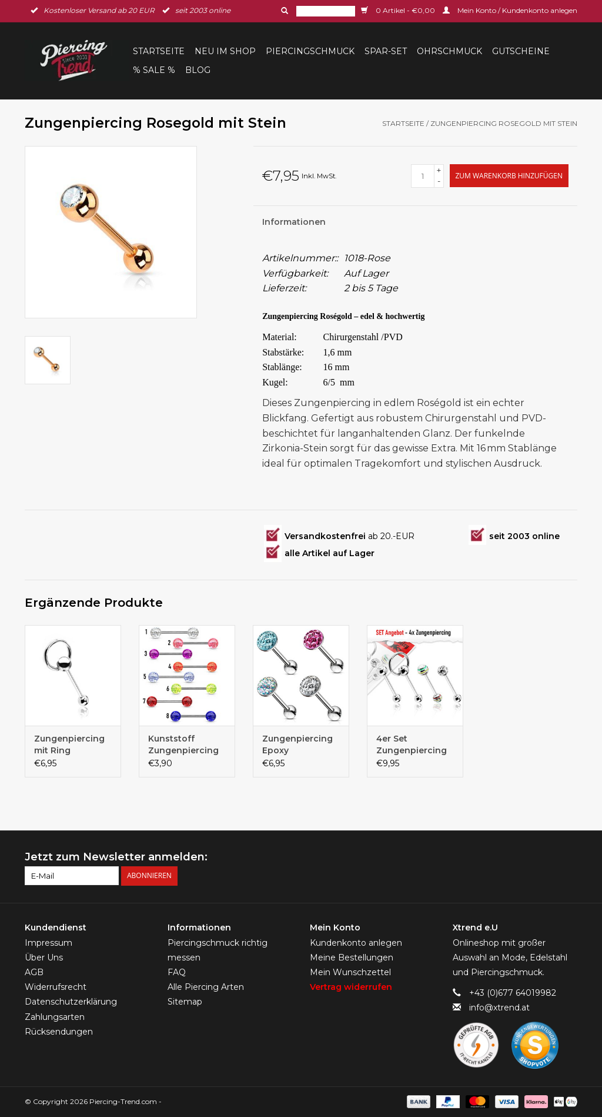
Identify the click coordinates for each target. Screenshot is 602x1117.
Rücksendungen (59, 1031)
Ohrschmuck (449, 51)
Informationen (294, 222)
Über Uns (44, 957)
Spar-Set (385, 51)
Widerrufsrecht (55, 987)
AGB (34, 972)
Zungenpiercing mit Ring (69, 744)
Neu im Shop (225, 51)
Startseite (159, 51)
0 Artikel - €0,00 (399, 10)
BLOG (197, 70)
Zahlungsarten (55, 1017)
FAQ (177, 972)
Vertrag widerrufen (351, 987)
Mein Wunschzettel (350, 972)
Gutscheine (521, 51)
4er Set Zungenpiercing (411, 744)
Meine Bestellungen (351, 957)
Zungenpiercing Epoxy (297, 744)
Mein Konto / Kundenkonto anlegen (510, 10)
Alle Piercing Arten (206, 987)
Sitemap (185, 1001)
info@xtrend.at (499, 1007)
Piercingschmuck (310, 51)
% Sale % (154, 70)
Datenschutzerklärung (71, 1001)
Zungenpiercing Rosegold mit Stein (503, 123)
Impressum (48, 943)
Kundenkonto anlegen (356, 943)
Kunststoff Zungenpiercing (183, 744)
